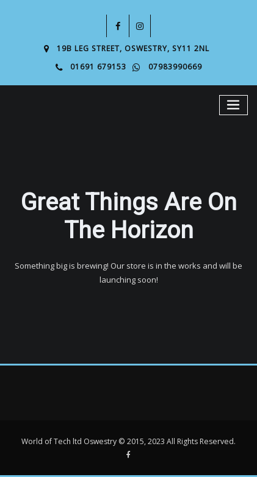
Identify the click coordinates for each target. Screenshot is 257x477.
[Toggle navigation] (233, 105)
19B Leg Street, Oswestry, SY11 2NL (133, 48)
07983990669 (175, 67)
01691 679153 (98, 67)
